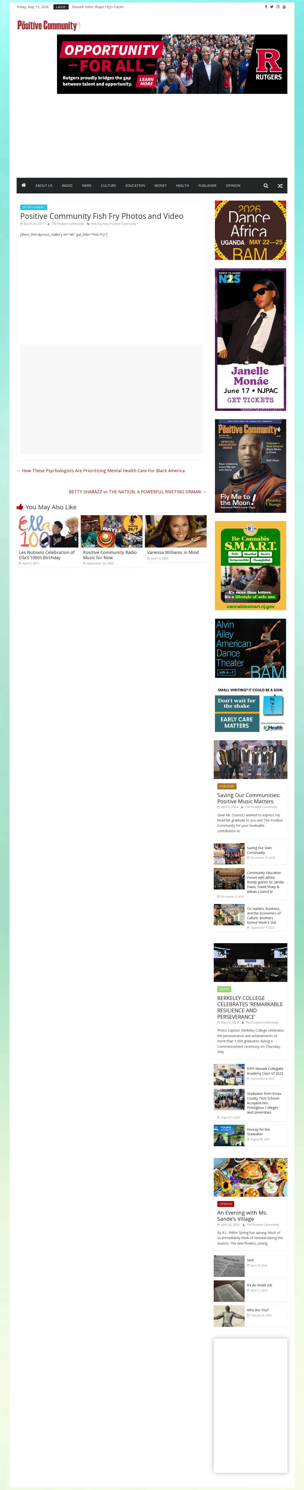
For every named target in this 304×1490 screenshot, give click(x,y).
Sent (250, 1260)
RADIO (67, 185)
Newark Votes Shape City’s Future (98, 7)
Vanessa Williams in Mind (173, 552)
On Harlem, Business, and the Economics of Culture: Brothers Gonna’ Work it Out (264, 915)
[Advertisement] (172, 134)
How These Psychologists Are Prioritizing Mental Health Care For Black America (101, 470)
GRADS (224, 989)
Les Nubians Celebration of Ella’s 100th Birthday (47, 554)
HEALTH (182, 185)
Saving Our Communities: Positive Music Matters (248, 798)
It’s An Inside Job (259, 1285)
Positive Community (122, 224)
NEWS (86, 185)
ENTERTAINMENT (34, 207)
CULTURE (108, 185)
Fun (105, 224)
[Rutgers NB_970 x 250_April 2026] (172, 37)
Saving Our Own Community (259, 850)
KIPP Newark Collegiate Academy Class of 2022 (265, 1071)
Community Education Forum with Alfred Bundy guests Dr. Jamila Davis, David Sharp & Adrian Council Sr (265, 882)
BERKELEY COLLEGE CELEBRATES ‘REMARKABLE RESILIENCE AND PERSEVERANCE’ (250, 1007)
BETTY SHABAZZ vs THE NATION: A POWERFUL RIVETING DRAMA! (138, 492)
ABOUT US (44, 185)
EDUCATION (135, 185)
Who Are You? (258, 1310)
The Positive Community (68, 224)
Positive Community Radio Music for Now (110, 554)
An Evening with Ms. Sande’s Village (242, 1215)
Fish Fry (96, 224)
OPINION (233, 185)
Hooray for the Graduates (258, 1131)
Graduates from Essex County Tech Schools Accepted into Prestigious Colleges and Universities (264, 1102)
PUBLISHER (207, 185)
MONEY (160, 185)
